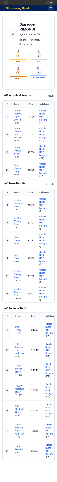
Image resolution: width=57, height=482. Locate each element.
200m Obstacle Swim (18, 150)
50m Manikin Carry (18, 168)
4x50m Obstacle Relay (18, 203)
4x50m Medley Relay (17, 221)
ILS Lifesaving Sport (16, 8)
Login (50, 2)
